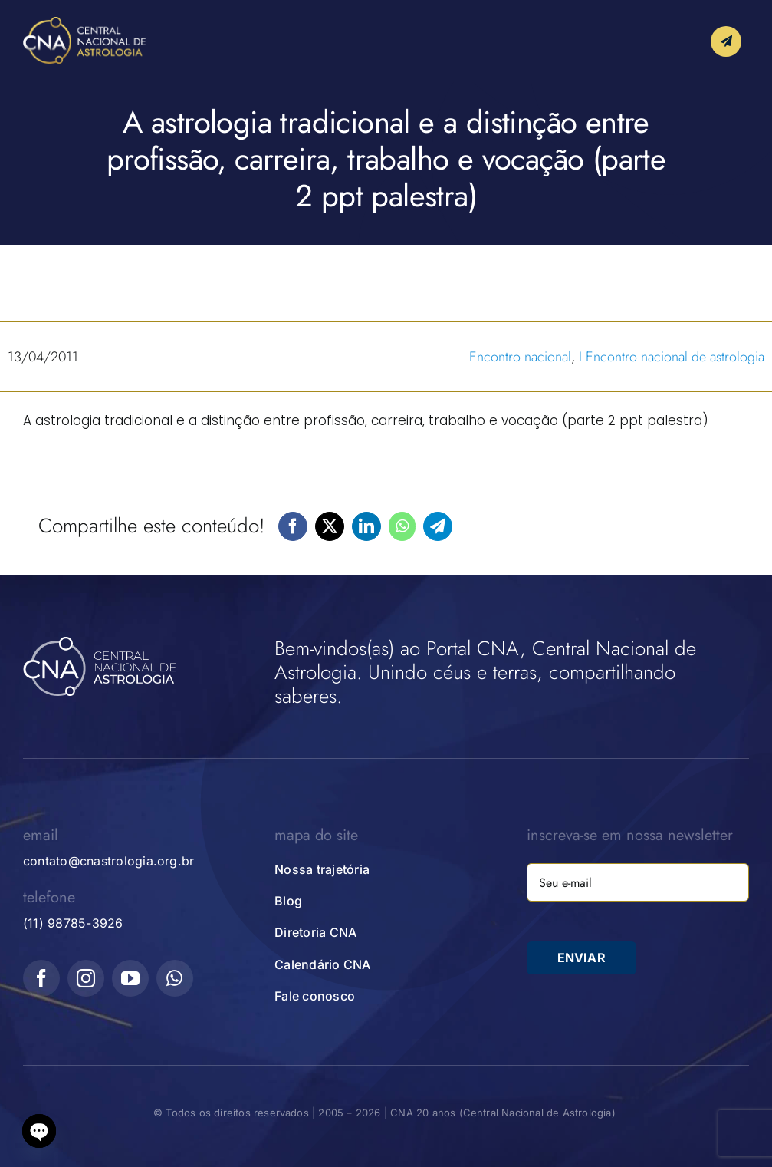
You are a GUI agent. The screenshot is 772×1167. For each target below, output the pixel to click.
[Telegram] (437, 526)
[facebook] (41, 978)
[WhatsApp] (402, 526)
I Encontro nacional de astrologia (671, 357)
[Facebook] (292, 526)
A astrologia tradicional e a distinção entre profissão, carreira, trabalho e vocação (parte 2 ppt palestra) (365, 420)
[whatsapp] (174, 978)
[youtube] (130, 978)
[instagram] (85, 978)
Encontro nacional (520, 357)
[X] (329, 526)
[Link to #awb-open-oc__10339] (726, 41)
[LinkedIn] (366, 526)
